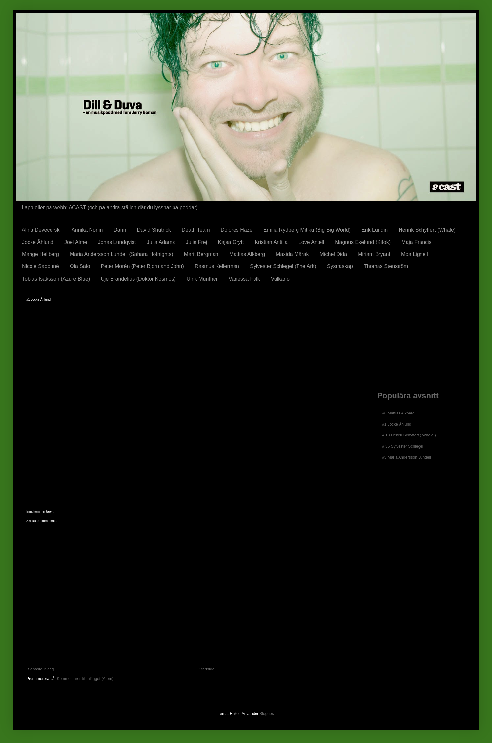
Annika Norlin (87, 230)
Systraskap (340, 266)
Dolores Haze (237, 230)
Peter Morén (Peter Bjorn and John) (142, 266)
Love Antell (311, 242)
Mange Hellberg (40, 254)
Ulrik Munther (202, 279)
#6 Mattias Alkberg (398, 413)
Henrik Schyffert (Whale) (427, 230)
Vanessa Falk (244, 279)
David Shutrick (154, 230)
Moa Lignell (414, 254)
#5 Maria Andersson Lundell (406, 457)
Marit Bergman (201, 254)
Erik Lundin (374, 230)
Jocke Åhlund (37, 242)
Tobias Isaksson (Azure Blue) (56, 279)
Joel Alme (75, 242)
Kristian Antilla (271, 242)
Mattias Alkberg (247, 254)
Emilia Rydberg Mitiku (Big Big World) (307, 230)
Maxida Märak (292, 254)
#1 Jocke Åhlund (396, 424)
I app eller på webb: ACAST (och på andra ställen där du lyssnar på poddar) (110, 207)
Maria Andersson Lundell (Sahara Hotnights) (121, 254)
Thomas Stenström (386, 266)
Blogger (266, 713)
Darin (119, 230)
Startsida (206, 669)
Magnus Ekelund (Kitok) (363, 242)
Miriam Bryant (374, 254)
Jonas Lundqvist (117, 242)
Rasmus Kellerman (217, 266)
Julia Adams (161, 242)
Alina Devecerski (41, 230)
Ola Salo (80, 266)
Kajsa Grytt (231, 242)
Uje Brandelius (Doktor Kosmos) (138, 279)
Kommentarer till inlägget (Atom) (85, 678)
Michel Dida (333, 254)
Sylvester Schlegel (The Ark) (283, 266)
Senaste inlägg (41, 669)
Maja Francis (416, 242)
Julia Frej (196, 242)
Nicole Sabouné (40, 266)
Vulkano (280, 279)
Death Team (196, 230)
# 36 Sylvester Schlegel (402, 446)
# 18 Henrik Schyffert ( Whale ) (409, 435)
